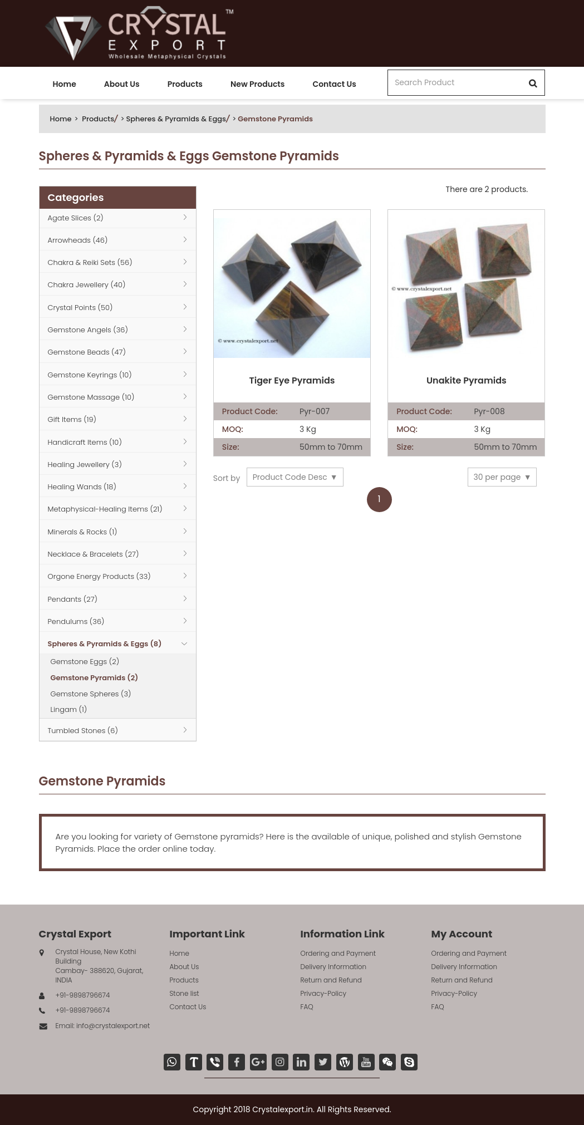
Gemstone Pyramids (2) (95, 677)
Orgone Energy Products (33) (99, 576)
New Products (257, 84)
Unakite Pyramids (466, 381)
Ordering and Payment (338, 953)
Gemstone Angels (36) (88, 330)
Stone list (184, 993)
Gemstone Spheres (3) (91, 694)
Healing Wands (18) (82, 487)
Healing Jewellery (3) (85, 464)
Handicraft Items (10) (85, 442)
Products (185, 84)
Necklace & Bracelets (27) (93, 554)
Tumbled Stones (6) (83, 730)
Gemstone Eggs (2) (85, 661)
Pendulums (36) (76, 621)
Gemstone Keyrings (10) (90, 375)
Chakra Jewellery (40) (87, 284)
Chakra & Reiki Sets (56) (90, 262)
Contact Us (334, 84)
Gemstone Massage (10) (91, 397)
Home (64, 84)
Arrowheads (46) (78, 240)
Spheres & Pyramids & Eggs (176, 119)
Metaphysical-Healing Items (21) (105, 509)
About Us (122, 84)
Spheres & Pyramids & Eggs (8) (105, 643)
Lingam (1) (69, 709)
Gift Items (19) (72, 419)
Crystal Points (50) (80, 307)
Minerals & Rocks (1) (82, 532)
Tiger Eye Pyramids (292, 381)
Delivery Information (334, 966)
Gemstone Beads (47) (87, 352)
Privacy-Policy (324, 993)
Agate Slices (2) (76, 218)
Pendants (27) (73, 599)
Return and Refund (331, 980)
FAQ (307, 1006)
